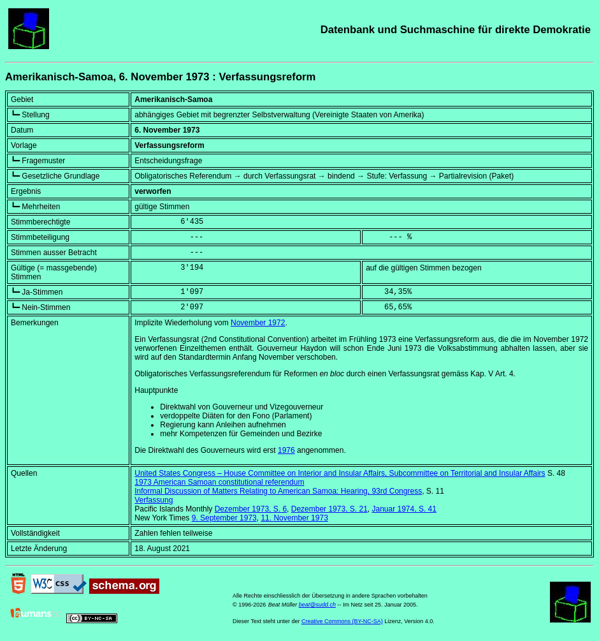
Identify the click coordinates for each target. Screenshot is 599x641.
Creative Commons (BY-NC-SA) (342, 621)
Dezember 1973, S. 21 (329, 509)
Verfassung (153, 500)
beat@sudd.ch (317, 604)
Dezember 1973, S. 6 (251, 509)
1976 (286, 450)
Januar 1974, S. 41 (404, 509)
